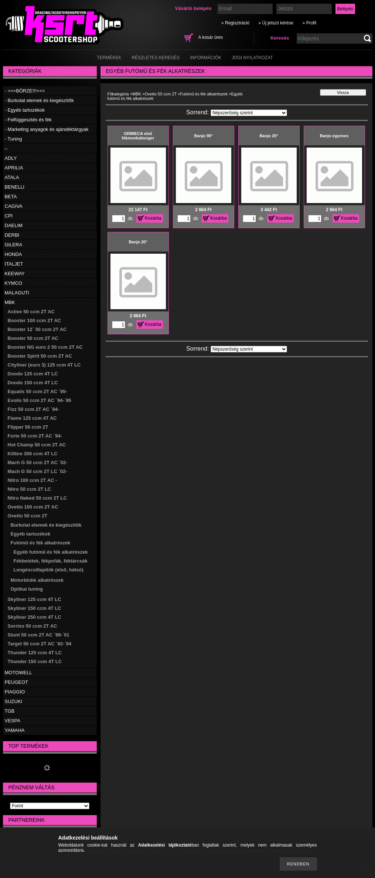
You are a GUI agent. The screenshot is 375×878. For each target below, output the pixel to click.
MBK (10, 302)
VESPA (12, 720)
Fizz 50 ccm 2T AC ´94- (33, 409)
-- (6, 148)
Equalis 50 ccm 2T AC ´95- (37, 391)
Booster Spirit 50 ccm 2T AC (40, 356)
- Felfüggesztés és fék (28, 119)
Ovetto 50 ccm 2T (28, 516)
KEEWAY (15, 273)
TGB (10, 711)
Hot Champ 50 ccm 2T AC (37, 445)
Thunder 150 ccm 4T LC (35, 661)
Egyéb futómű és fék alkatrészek (51, 552)
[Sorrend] (249, 112)
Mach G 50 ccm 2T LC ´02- (37, 471)
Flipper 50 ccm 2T (28, 427)
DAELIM (14, 225)
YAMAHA (15, 730)
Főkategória (118, 94)
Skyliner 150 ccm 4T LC (34, 608)
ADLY (11, 158)
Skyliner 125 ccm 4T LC (34, 599)
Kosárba (153, 218)
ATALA (12, 177)
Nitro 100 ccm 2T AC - (32, 480)
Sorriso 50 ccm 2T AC (32, 626)
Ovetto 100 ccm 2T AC (33, 507)
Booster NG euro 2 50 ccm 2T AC (45, 347)
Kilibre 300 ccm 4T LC (33, 453)
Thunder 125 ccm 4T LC (35, 652)
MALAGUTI (17, 293)
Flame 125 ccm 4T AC (32, 418)
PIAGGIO (15, 692)
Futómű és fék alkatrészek (41, 543)
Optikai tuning (27, 589)
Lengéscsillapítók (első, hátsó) (48, 570)
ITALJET (14, 264)
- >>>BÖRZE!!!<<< (25, 91)
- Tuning (13, 139)
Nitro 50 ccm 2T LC (29, 489)
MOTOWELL (18, 672)
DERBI (12, 235)
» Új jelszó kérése (275, 23)
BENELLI (14, 187)
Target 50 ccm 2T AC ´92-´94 (40, 643)
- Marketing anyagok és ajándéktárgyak (47, 129)
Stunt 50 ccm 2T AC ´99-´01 (38, 635)
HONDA (13, 254)
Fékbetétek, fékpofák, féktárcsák (51, 561)
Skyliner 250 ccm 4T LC (34, 617)
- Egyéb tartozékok (25, 110)
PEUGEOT (16, 682)
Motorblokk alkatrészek (37, 580)
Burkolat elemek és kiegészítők (46, 525)
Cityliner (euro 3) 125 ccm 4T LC (44, 365)
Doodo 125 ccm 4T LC (33, 373)
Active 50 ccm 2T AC (31, 311)
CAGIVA (14, 206)
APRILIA (14, 167)
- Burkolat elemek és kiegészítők (39, 100)
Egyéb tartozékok (31, 534)
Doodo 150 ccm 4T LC (33, 382)
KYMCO (14, 283)
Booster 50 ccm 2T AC (33, 338)
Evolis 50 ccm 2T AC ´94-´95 (39, 400)
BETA (11, 196)
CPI (9, 216)
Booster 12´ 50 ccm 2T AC (37, 329)
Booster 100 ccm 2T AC (34, 320)
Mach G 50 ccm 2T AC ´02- (38, 462)
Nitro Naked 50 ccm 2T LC (37, 498)
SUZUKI (14, 701)
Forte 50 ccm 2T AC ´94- (35, 436)
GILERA (14, 244)
